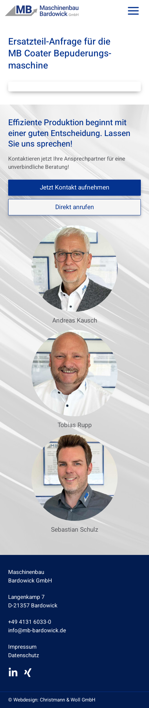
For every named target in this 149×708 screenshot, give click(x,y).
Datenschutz (23, 655)
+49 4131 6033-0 (29, 622)
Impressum (22, 647)
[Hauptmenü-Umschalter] (133, 11)
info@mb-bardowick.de (37, 630)
